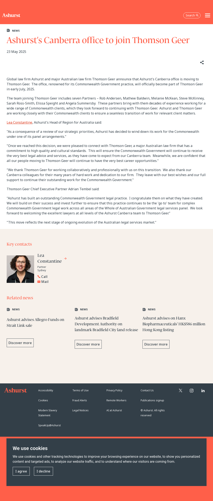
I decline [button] (43, 471)
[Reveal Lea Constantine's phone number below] (68, 276)
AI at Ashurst (114, 410)
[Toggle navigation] (207, 15)
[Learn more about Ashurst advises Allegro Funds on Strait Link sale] (39, 328)
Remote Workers (116, 400)
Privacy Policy (114, 390)
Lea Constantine (19, 122)
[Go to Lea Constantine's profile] (52, 259)
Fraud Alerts (79, 400)
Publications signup (152, 400)
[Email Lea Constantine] (69, 281)
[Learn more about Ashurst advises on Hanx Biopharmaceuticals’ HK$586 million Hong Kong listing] (174, 328)
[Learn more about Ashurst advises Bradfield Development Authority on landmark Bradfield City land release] (107, 328)
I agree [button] (21, 471)
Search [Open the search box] (192, 15)
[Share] (201, 62)
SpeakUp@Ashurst (49, 425)
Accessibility (45, 390)
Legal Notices (80, 410)
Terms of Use (80, 390)
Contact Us (147, 390)
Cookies (43, 400)
